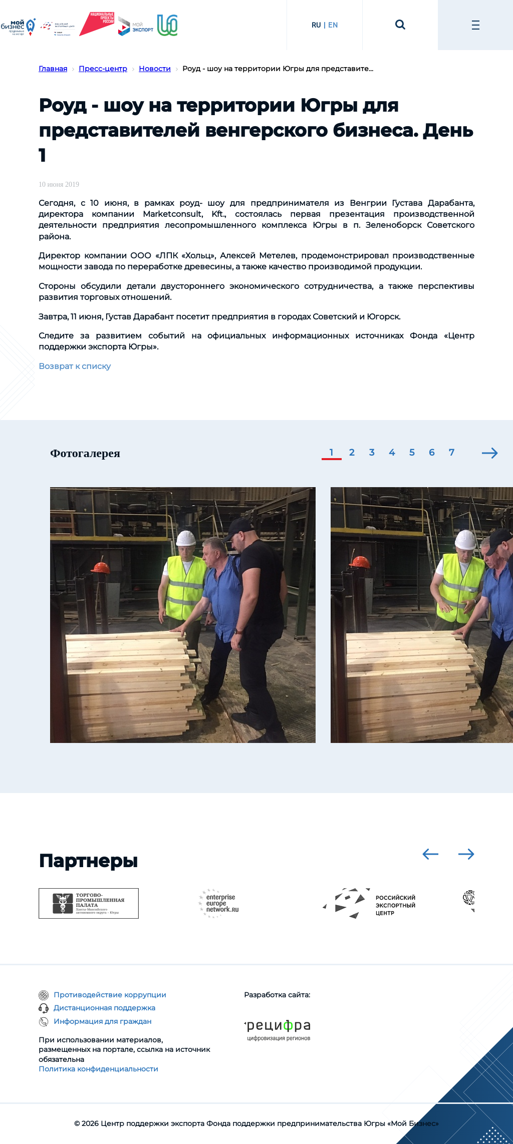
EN (333, 25)
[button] (332, 453)
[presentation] (490, 453)
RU (316, 25)
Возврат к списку (75, 366)
